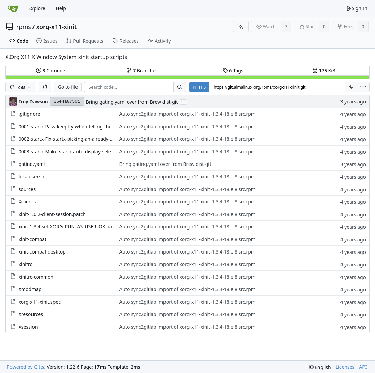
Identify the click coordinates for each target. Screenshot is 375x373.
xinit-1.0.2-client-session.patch (52, 214)
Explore (36, 8)
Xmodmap (30, 289)
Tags (233, 70)
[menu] (363, 87)
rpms (23, 26)
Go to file (68, 87)
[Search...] (179, 87)
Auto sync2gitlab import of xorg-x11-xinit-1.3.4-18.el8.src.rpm (187, 114)
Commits (51, 70)
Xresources (31, 314)
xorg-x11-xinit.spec (40, 302)
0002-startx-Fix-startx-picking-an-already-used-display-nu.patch (89, 139)
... (183, 101)
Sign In (356, 8)
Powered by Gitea (26, 367)
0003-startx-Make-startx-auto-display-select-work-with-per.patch (90, 151)
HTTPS (199, 87)
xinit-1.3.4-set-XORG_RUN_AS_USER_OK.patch (69, 226)
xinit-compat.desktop (42, 251)
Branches (142, 70)
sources (27, 189)
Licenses (345, 367)
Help (61, 8)
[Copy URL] (351, 87)
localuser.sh (31, 176)
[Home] (12, 8)
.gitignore (29, 114)
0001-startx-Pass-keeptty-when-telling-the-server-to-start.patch (89, 126)
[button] (45, 87)
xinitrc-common (36, 276)
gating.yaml (32, 164)
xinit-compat (33, 239)
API (363, 367)
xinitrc (25, 264)
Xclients (27, 201)
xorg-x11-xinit (56, 26)
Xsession (28, 327)
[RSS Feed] (241, 26)
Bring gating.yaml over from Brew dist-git (132, 101)
